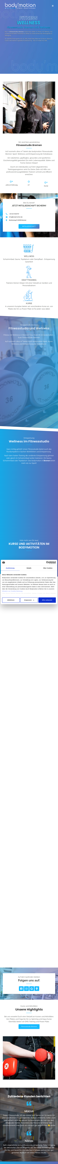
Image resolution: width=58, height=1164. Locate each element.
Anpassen (29, 600)
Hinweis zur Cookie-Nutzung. (12, 591)
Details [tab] (29, 568)
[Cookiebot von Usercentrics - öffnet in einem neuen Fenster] (47, 562)
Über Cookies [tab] (47, 568)
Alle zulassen (47, 600)
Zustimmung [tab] (10, 568)
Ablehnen (10, 600)
